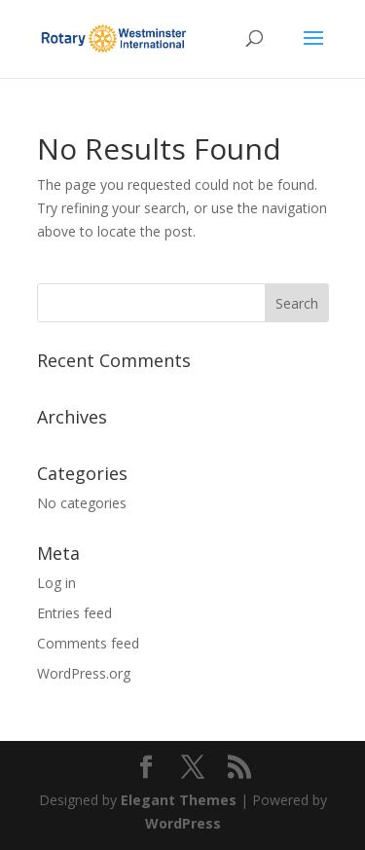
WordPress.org (83, 673)
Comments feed (88, 643)
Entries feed (74, 613)
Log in (56, 582)
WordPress (183, 823)
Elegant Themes (179, 800)
